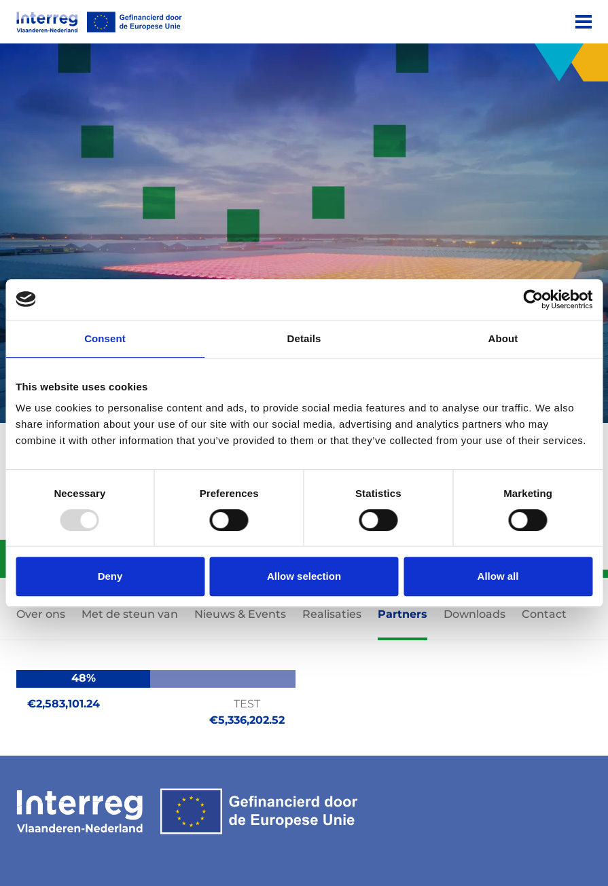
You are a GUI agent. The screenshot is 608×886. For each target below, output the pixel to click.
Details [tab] (304, 338)
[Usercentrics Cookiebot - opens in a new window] (532, 299)
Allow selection (304, 576)
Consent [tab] (105, 338)
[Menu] (583, 22)
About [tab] (503, 338)
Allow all (498, 576)
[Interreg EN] (99, 22)
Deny (110, 576)
